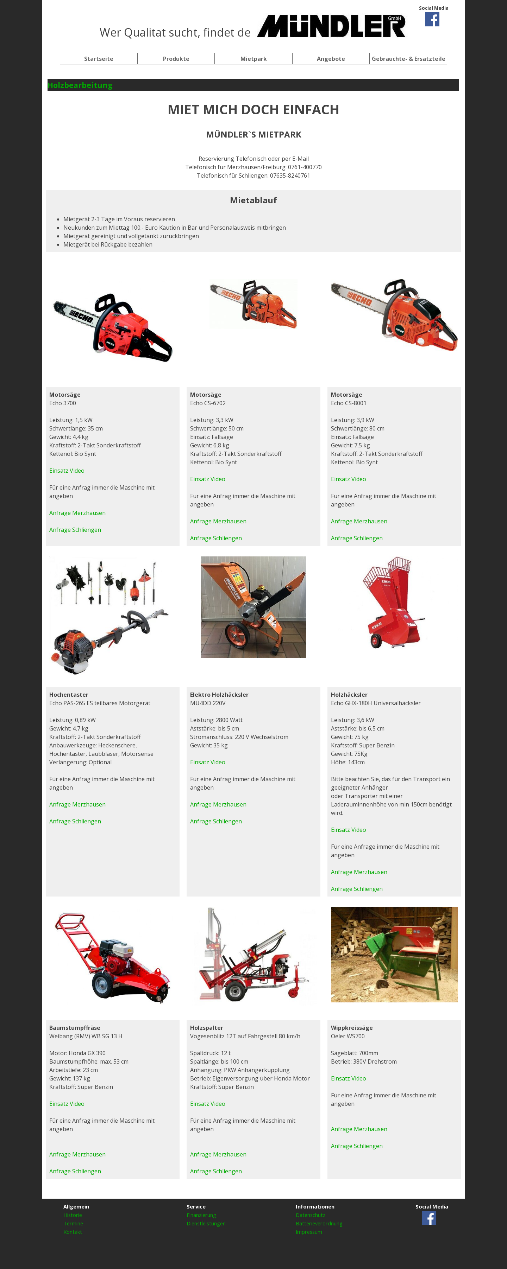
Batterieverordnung (319, 1223)
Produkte (176, 59)
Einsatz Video (207, 479)
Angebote (331, 59)
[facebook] (432, 19)
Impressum (309, 1231)
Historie (72, 1214)
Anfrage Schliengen (216, 538)
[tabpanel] (253, 24)
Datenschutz (310, 1214)
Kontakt (72, 1231)
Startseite (98, 59)
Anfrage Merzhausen (218, 521)
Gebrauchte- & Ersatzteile (408, 59)
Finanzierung (201, 1214)
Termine (73, 1223)
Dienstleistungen (206, 1223)
